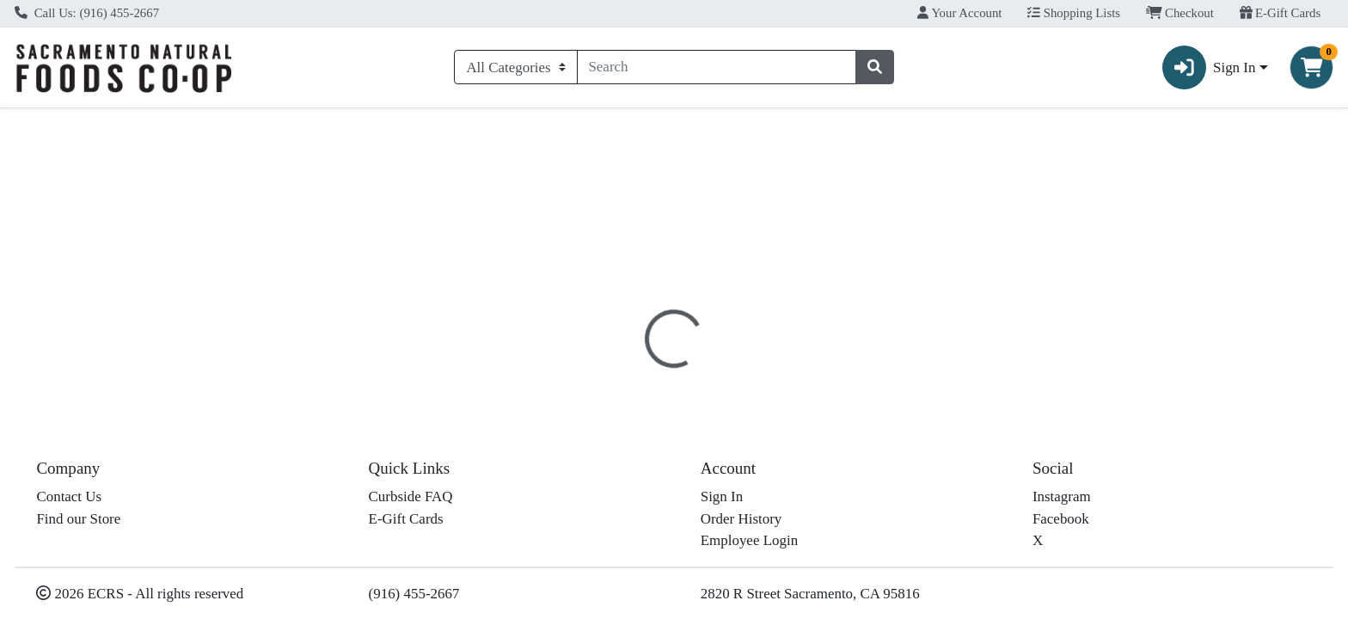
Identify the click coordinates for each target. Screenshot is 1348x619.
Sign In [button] (1209, 67)
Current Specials (77, 123)
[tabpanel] (954, 478)
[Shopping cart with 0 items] (1311, 67)
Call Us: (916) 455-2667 (87, 13)
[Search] (717, 67)
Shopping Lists (1073, 13)
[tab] (608, 373)
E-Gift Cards (1280, 13)
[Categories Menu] (515, 67)
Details (609, 374)
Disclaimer (769, 374)
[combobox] (717, 67)
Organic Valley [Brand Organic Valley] (784, 500)
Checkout (1180, 13)
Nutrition (684, 374)
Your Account (959, 13)
